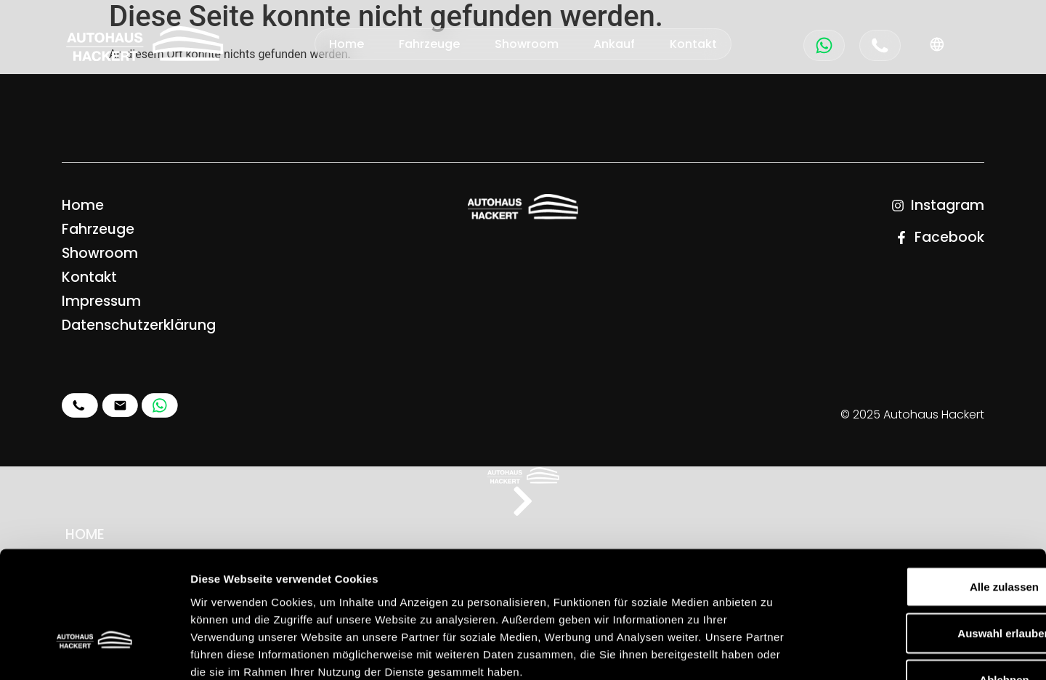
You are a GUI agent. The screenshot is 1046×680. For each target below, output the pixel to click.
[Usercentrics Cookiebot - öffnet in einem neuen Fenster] (94, 652)
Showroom (527, 44)
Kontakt (693, 44)
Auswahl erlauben (924, 538)
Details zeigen (772, 651)
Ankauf (614, 44)
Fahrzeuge (429, 44)
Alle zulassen (924, 491)
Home (346, 44)
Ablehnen (924, 584)
